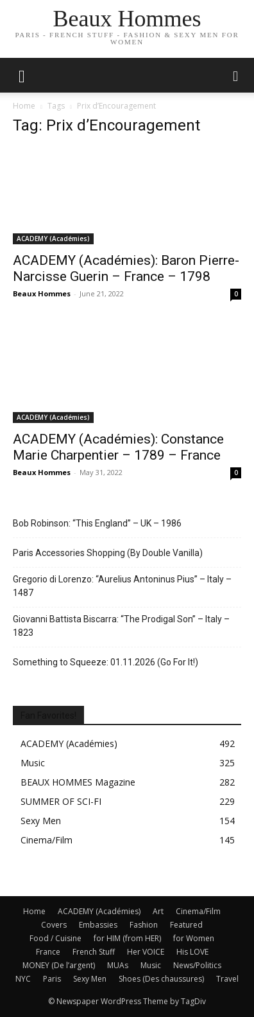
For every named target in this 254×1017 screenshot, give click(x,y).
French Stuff (93, 951)
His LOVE (192, 951)
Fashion (144, 924)
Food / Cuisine (55, 938)
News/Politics (197, 965)
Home (24, 105)
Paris (52, 978)
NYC (23, 978)
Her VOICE (145, 951)
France (48, 951)
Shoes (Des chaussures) (161, 978)
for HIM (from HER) (127, 938)
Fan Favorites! (48, 715)
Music (150, 965)
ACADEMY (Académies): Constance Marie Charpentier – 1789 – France (118, 447)
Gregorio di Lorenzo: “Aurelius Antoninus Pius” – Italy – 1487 (122, 586)
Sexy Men (89, 978)
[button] (236, 75)
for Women (193, 938)
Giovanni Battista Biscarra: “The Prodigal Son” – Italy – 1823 (121, 626)
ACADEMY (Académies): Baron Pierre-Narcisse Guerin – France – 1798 (126, 268)
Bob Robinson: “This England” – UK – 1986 (97, 523)
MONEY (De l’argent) (58, 965)
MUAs (117, 965)
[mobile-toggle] (21, 75)
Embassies (98, 924)
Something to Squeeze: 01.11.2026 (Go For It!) (105, 662)
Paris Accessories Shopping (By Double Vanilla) (108, 553)
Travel (227, 978)
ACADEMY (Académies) (53, 238)
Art (158, 911)
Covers (54, 924)
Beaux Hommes (42, 293)
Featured (186, 924)
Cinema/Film (198, 911)
